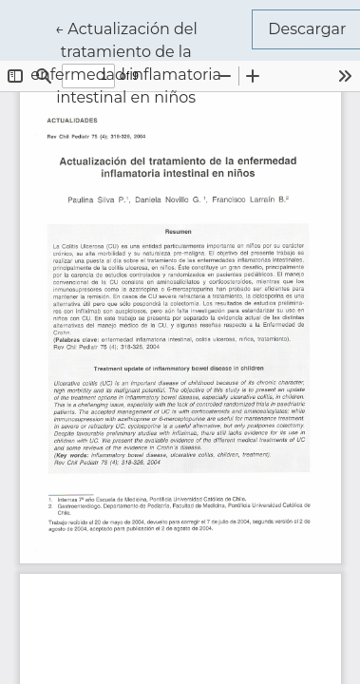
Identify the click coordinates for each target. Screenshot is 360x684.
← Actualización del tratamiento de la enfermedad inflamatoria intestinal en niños (141, 61)
